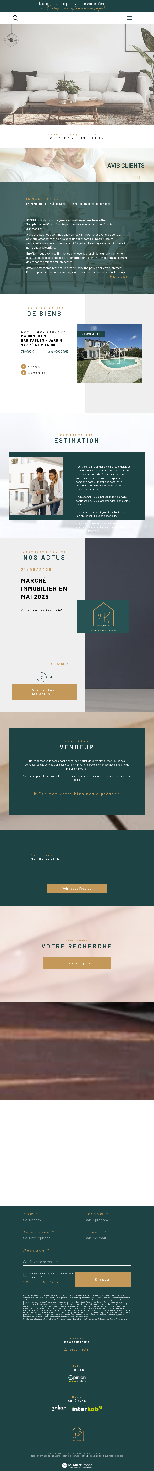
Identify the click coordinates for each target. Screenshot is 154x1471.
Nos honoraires (39, 1456)
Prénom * (97, 1214)
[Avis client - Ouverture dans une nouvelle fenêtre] (77, 1378)
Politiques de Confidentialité (68, 1319)
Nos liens (93, 1456)
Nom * (31, 1214)
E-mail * (96, 1232)
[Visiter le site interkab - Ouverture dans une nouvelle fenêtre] (87, 1408)
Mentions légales (70, 1456)
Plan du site (54, 1456)
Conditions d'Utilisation (96, 1319)
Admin (84, 1456)
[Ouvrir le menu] (129, 18)
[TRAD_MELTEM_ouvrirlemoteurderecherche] (15, 18)
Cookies (119, 1456)
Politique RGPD (106, 1456)
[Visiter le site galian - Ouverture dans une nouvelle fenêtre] (59, 1408)
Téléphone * (39, 1232)
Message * (36, 1250)
